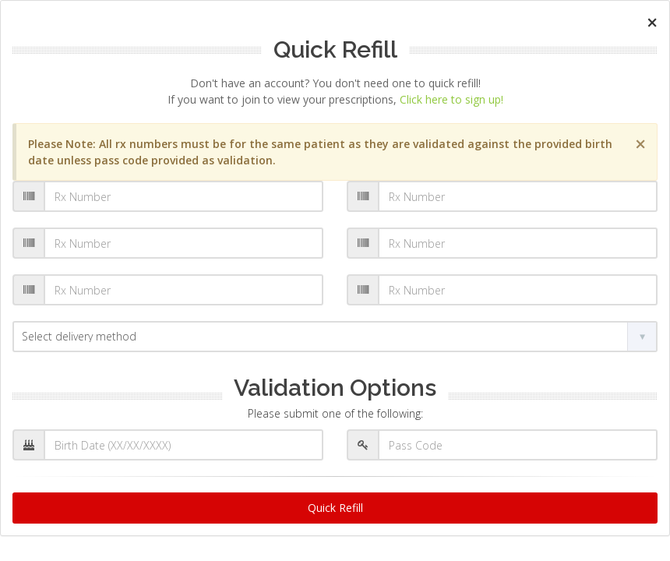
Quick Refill (335, 507)
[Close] (652, 22)
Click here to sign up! (451, 99)
